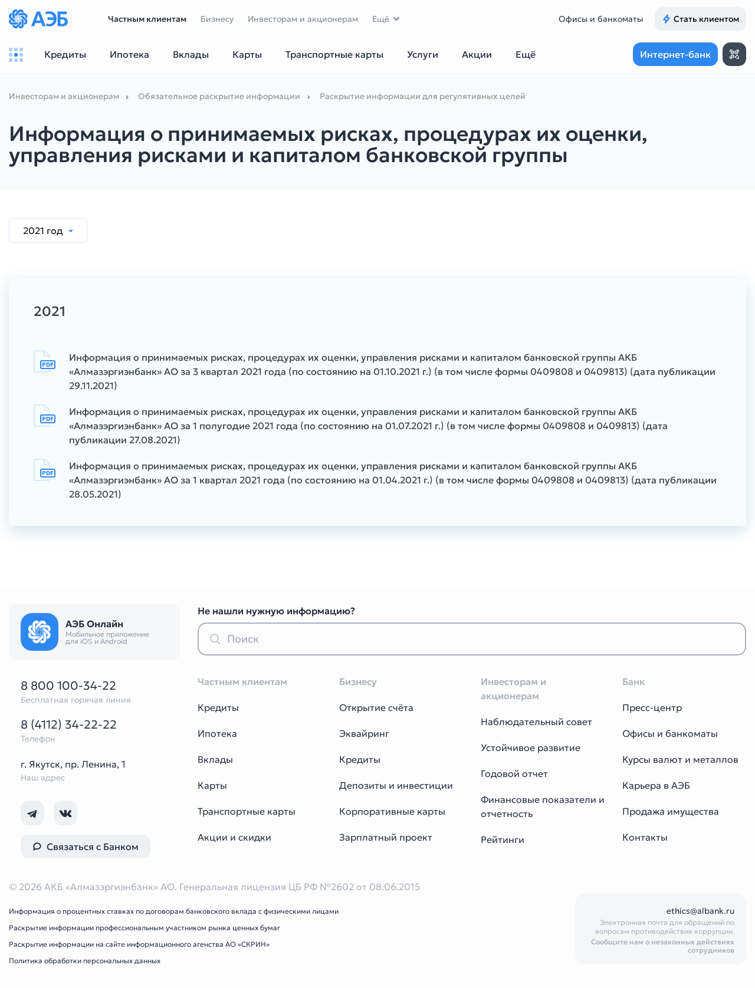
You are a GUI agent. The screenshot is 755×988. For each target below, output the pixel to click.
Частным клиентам (147, 19)
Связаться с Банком (85, 846)
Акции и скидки (234, 837)
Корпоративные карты (392, 811)
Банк (633, 681)
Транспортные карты (247, 811)
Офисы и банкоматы (601, 19)
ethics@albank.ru (700, 910)
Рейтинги (502, 839)
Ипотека (217, 733)
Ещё (380, 19)
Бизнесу (217, 19)
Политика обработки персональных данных (84, 960)
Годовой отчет (514, 773)
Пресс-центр (652, 707)
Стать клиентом (700, 19)
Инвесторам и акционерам (303, 19)
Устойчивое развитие (530, 747)
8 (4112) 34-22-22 (69, 724)
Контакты (645, 837)
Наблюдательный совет (536, 721)
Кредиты (218, 707)
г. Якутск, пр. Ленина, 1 (73, 764)
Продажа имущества (670, 811)
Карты (212, 785)
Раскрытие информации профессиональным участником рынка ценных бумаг (144, 927)
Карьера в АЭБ (656, 785)
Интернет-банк (675, 54)
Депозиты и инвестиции (396, 785)
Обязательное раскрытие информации (219, 96)
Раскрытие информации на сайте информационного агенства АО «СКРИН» (139, 944)
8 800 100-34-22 (68, 685)
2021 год (44, 230)
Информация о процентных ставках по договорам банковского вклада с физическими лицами (174, 911)
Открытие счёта (376, 707)
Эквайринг (364, 733)
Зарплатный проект (385, 837)
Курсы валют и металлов (680, 759)
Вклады (215, 759)
